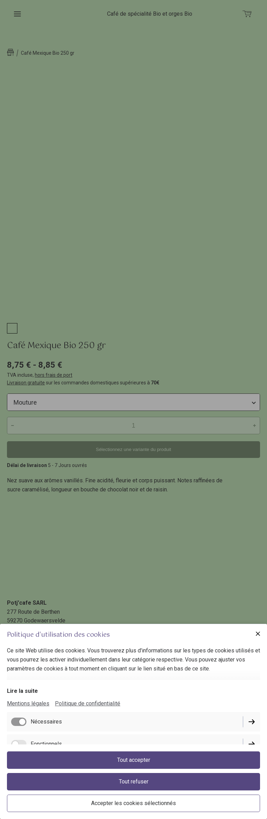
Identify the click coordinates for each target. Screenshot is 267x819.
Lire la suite (22, 691)
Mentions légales (28, 703)
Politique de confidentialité (87, 703)
